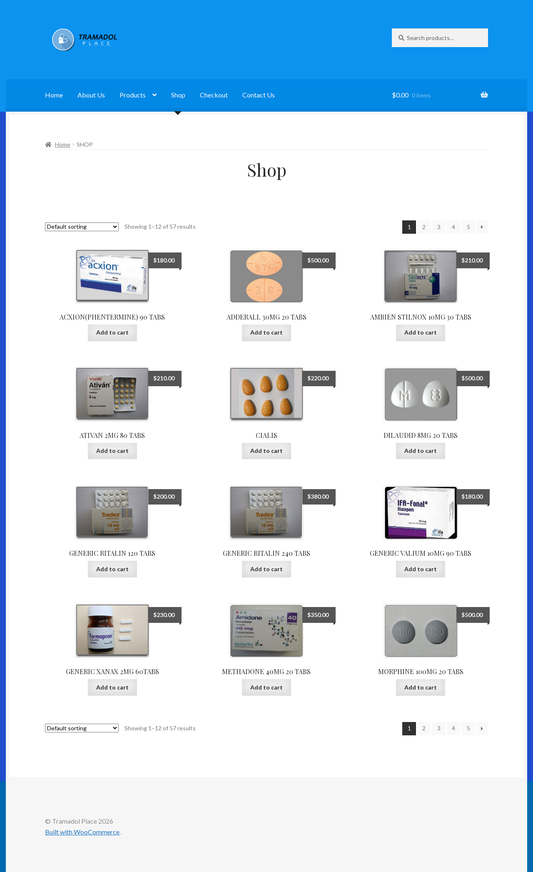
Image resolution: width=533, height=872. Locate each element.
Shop (178, 95)
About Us (91, 95)
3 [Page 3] (439, 226)
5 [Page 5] (468, 226)
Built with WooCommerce (82, 832)
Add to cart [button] (112, 332)
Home (54, 95)
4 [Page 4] (453, 226)
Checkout (214, 95)
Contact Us (258, 95)
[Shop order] (82, 226)
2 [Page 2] (424, 226)
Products (133, 95)
